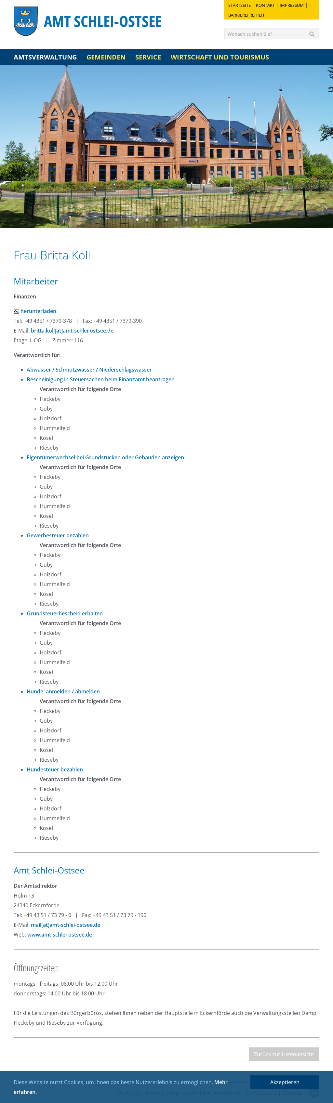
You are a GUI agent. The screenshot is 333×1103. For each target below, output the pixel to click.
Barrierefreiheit (246, 15)
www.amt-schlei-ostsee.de (59, 934)
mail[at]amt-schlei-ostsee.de (65, 924)
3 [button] (156, 220)
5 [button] (176, 220)
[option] (166, 146)
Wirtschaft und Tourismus (220, 57)
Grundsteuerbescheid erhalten (65, 613)
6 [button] (186, 220)
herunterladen (35, 311)
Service (148, 57)
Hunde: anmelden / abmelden (63, 691)
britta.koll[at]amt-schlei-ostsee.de (72, 330)
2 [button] (147, 220)
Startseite (239, 5)
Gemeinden (106, 57)
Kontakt (265, 5)
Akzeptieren (285, 1082)
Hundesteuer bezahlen (55, 769)
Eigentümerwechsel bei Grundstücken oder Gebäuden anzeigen (105, 457)
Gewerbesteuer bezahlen (58, 535)
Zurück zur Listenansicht (284, 1054)
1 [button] (137, 220)
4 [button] (166, 220)
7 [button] (196, 220)
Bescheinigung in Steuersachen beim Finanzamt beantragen (101, 379)
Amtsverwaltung (45, 57)
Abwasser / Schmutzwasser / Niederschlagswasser (89, 369)
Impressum (292, 5)
